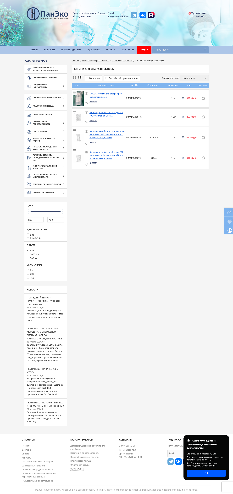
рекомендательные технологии (201, 466)
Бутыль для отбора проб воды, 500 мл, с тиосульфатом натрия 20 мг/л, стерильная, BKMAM (106, 155)
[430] (55, 219)
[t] (134, 15)
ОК (206, 473)
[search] (180, 49)
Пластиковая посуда (80, 461)
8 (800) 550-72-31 (82, 16)
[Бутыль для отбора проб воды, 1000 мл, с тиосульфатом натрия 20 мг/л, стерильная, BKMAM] (79, 138)
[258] (35, 219)
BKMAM (93, 101)
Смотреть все (77, 469)
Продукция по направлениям (85, 453)
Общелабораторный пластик (84, 457)
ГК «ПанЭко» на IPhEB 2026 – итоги (43, 371)
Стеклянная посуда (79, 465)
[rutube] (151, 15)
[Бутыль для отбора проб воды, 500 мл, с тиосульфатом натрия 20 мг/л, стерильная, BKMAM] (79, 158)
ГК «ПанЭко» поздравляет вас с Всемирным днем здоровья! (45, 404)
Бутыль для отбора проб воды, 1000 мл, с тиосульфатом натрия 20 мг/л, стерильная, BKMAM (106, 134)
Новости (32, 289)
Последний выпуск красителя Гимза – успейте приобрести (43, 301)
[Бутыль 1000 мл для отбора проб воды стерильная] (79, 98)
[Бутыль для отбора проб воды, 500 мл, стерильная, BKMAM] (79, 117)
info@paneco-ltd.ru (118, 16)
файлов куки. (207, 460)
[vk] (142, 15)
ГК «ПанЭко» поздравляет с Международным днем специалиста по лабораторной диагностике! (44, 333)
